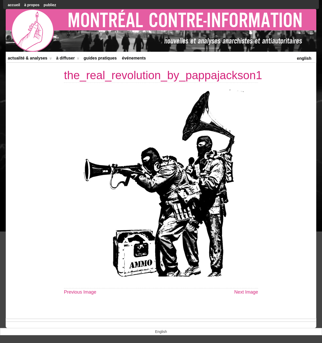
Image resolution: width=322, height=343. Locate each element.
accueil (14, 5)
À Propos (31, 5)
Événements (134, 58)
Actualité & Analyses (30, 59)
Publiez (50, 5)
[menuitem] (304, 57)
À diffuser (67, 59)
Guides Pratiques (100, 58)
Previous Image (80, 292)
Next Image (246, 292)
